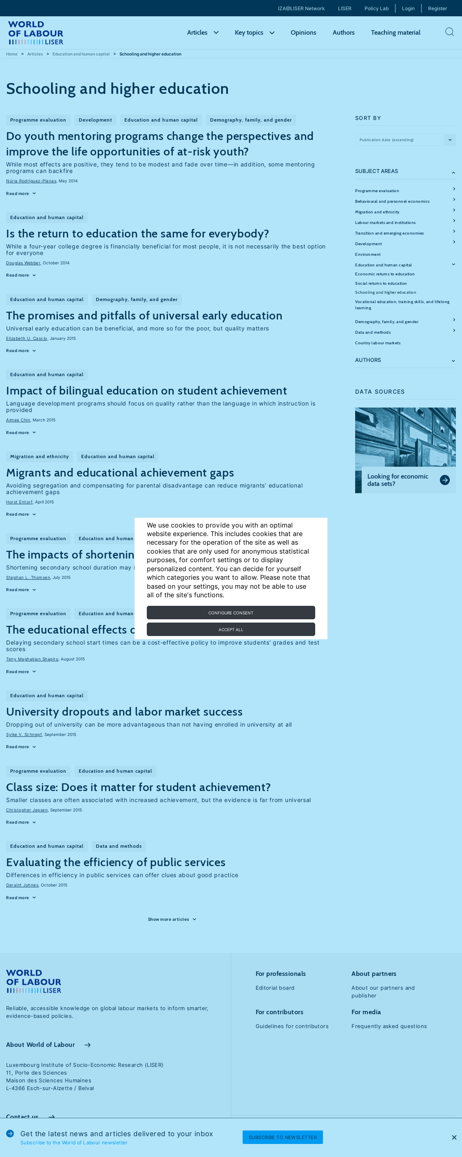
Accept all (231, 629)
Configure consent (230, 612)
